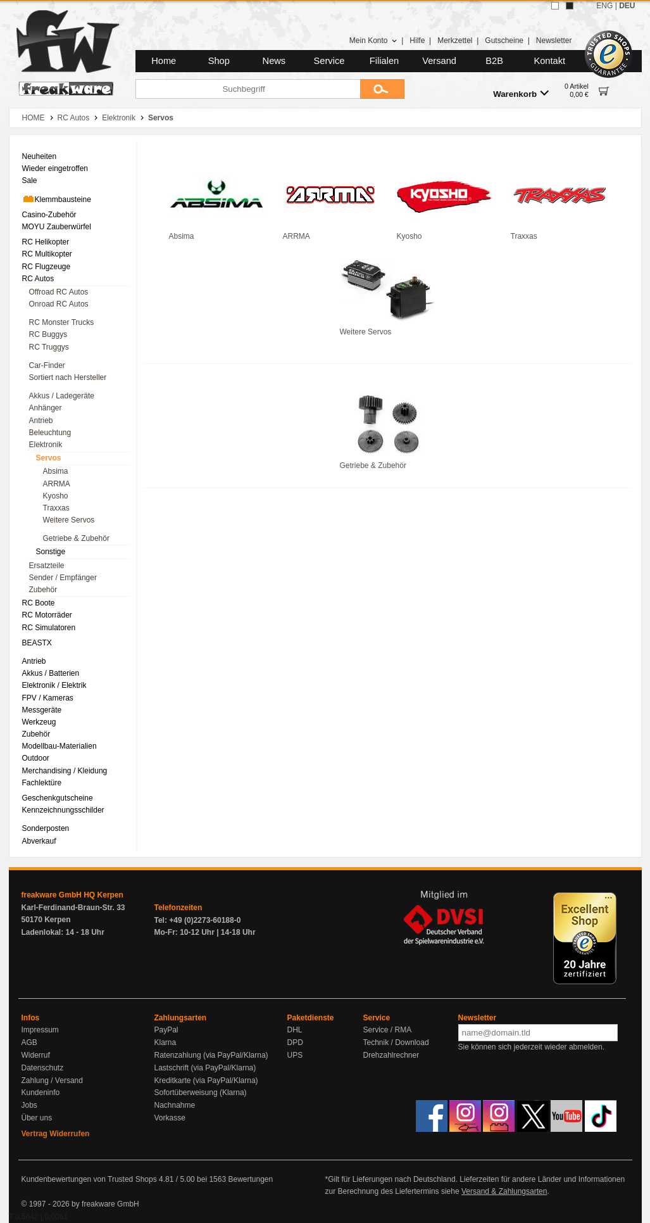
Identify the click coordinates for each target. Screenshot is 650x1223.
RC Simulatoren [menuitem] (49, 627)
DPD (295, 1042)
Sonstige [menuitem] (51, 551)
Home (163, 61)
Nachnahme (175, 1105)
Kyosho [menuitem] (55, 495)
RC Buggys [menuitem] (48, 334)
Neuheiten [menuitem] (39, 156)
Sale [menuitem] (29, 180)
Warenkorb (521, 93)
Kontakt (549, 61)
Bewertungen (250, 1179)
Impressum (40, 1029)
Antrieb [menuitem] (41, 420)
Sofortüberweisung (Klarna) (200, 1092)
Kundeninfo (41, 1092)
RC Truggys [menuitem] (49, 347)
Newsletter (554, 40)
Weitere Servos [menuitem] (69, 520)
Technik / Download (396, 1042)
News (274, 61)
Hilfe (417, 40)
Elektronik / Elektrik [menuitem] (54, 685)
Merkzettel (454, 40)
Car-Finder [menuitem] (47, 365)
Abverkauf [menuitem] (39, 841)
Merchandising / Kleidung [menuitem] (65, 770)
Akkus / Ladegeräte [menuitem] (61, 395)
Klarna (165, 1042)
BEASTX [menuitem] (37, 642)
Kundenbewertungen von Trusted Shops (89, 1179)
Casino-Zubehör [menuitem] (49, 214)
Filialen (384, 61)
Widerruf (36, 1055)
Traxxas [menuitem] (56, 508)
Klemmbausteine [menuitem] (56, 199)
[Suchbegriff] (247, 89)
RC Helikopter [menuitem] (46, 242)
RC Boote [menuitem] (38, 603)
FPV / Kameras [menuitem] (47, 698)
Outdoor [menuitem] (35, 758)
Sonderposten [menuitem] (46, 828)
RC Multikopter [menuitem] (47, 254)
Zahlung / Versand (52, 1080)
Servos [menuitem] (48, 457)
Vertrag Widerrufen (56, 1133)
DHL (295, 1029)
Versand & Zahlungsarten (504, 1191)
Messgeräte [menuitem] (42, 710)
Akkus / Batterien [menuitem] (51, 673)
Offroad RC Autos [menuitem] (59, 292)
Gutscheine (504, 40)
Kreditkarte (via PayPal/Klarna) (206, 1080)
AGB (29, 1042)
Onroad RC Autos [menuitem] (59, 304)
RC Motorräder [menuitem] (47, 615)
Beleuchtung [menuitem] (50, 432)
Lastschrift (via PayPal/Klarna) (205, 1067)
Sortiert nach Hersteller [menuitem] (68, 377)
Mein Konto (373, 40)
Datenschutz (43, 1067)
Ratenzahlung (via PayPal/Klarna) (211, 1055)
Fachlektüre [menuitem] (42, 782)
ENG (604, 5)
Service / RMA (387, 1029)
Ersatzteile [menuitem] (47, 565)
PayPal (166, 1029)
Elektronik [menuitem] (46, 444)
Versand (439, 61)
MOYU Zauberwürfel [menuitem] (56, 226)
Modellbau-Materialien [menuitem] (59, 746)
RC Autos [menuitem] (38, 278)
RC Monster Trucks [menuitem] (61, 322)
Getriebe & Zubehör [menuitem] (76, 538)
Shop (219, 61)
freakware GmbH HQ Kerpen (72, 894)
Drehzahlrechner (391, 1055)
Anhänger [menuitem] (45, 407)
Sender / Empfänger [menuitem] (63, 577)
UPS (295, 1055)
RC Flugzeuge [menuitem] (46, 266)
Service (329, 61)
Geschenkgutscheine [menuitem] (57, 798)
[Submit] (382, 89)
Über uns (37, 1117)
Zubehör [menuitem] (43, 589)
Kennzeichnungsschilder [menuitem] (63, 810)
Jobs (29, 1105)
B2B (494, 61)
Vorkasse (169, 1117)
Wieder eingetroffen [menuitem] (55, 168)
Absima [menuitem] (55, 471)
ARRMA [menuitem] (56, 483)
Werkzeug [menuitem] (39, 722)
